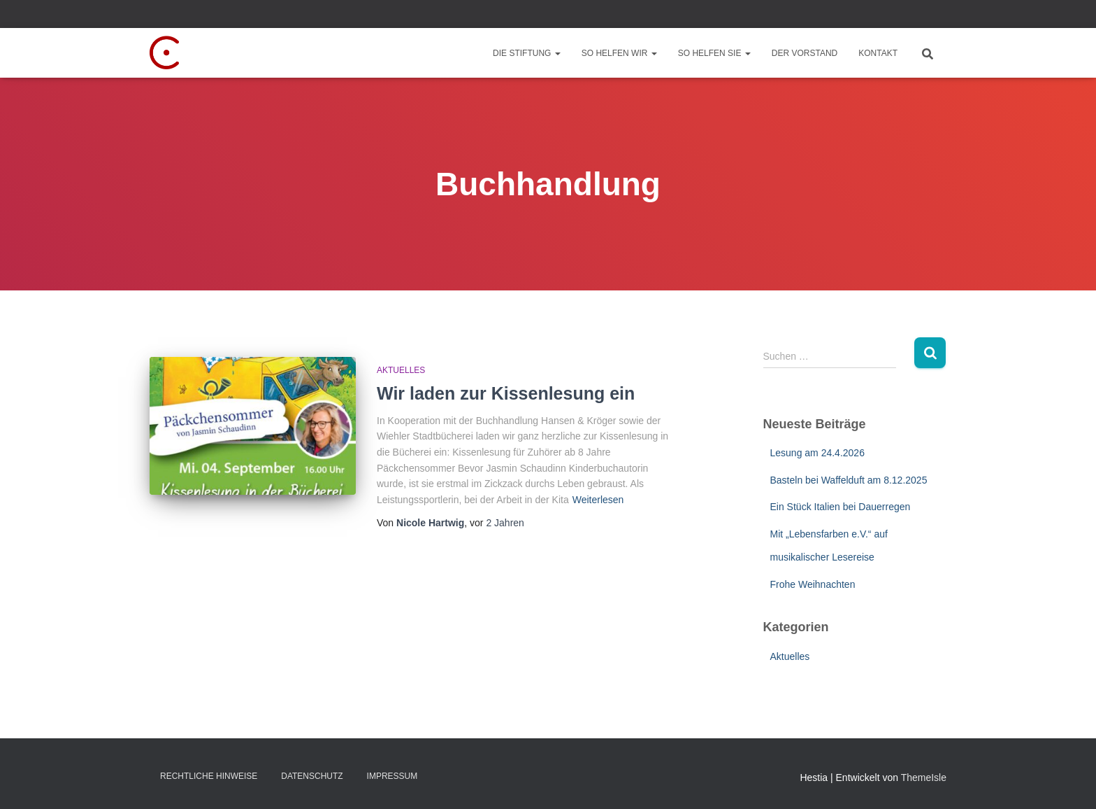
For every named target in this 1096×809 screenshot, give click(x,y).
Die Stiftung (527, 53)
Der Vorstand (804, 53)
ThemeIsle (923, 777)
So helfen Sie (714, 53)
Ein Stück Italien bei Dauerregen (840, 506)
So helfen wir (619, 53)
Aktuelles (401, 370)
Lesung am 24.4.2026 (817, 452)
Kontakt (877, 53)
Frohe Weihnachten (813, 584)
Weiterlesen (598, 499)
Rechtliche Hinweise (208, 776)
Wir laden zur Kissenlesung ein (506, 393)
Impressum (392, 776)
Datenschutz (311, 776)
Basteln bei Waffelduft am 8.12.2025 (849, 480)
